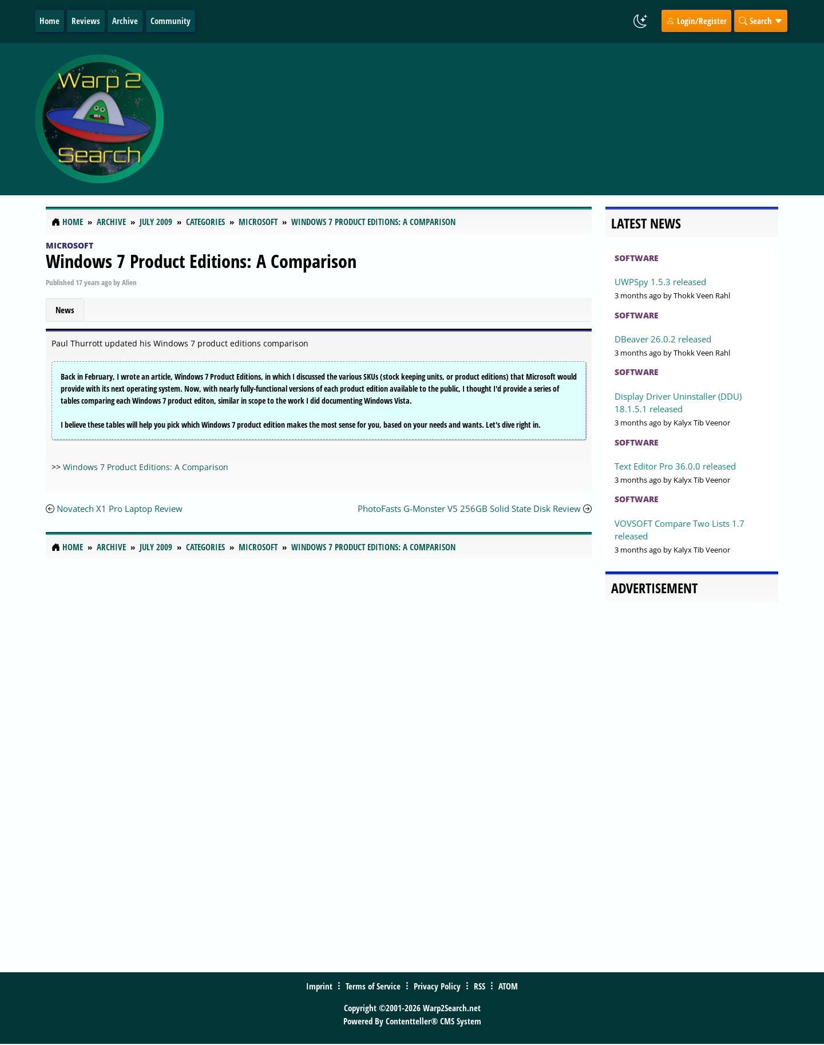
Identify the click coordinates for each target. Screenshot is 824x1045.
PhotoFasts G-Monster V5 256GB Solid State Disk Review (469, 508)
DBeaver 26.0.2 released (663, 339)
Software (637, 258)
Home (49, 20)
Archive (125, 20)
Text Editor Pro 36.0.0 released (675, 466)
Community (170, 20)
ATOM (508, 986)
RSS (479, 986)
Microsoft (69, 245)
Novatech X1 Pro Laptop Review (120, 508)
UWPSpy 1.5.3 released (660, 281)
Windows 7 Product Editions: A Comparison (201, 261)
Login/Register (696, 20)
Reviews (86, 20)
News (65, 310)
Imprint (319, 986)
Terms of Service (373, 986)
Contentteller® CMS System (433, 1021)
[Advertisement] (480, 119)
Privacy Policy (437, 986)
